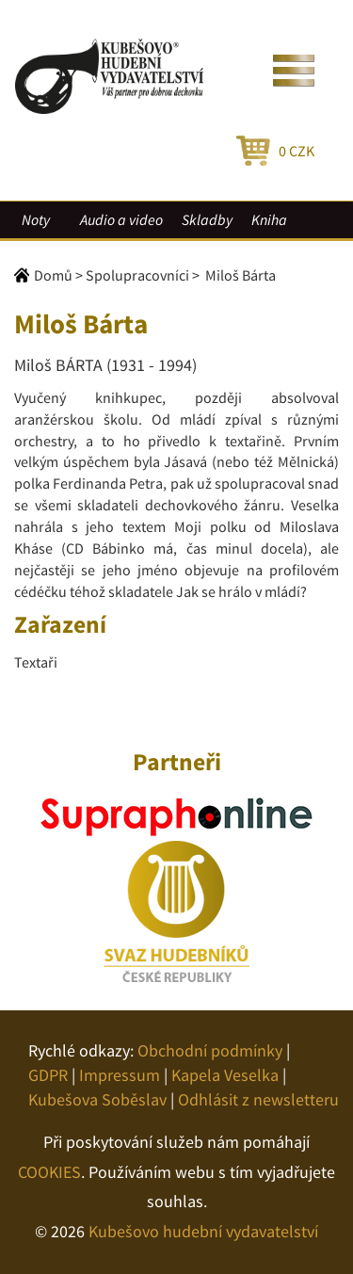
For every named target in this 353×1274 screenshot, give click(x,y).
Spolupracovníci (137, 275)
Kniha (269, 219)
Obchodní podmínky (209, 1050)
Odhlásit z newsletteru (258, 1099)
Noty (36, 219)
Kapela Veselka (225, 1075)
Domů (53, 275)
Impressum (119, 1075)
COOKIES (49, 1172)
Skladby (207, 219)
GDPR (48, 1075)
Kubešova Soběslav (97, 1099)
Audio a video (121, 219)
